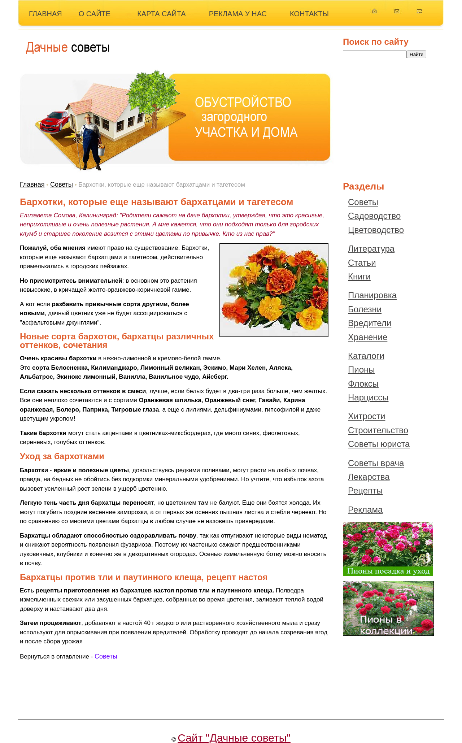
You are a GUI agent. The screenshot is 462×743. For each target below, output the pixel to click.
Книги (359, 276)
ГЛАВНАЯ (45, 14)
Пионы (361, 369)
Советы (61, 184)
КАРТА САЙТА (161, 14)
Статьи (362, 263)
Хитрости (366, 416)
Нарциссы (368, 397)
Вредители (369, 323)
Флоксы (363, 383)
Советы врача (376, 463)
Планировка (372, 295)
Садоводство (374, 216)
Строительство (378, 430)
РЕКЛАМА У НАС (238, 14)
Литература (371, 248)
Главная (32, 184)
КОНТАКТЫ (309, 14)
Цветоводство (376, 230)
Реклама (365, 509)
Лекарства (369, 477)
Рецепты (365, 490)
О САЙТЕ (94, 14)
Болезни (365, 309)
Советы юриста (379, 444)
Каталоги (366, 356)
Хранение (367, 337)
